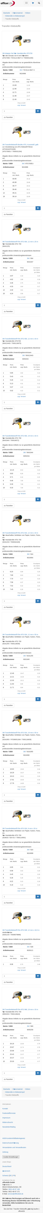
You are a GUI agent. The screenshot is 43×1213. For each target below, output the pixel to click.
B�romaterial (18, 13)
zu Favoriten (8, 117)
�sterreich (6, 1171)
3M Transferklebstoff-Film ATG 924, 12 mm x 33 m (20, 533)
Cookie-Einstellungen (10, 1157)
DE (10, 1175)
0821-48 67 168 (14, 1189)
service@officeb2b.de (15, 1194)
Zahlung (5, 1152)
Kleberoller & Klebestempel (15, 16)
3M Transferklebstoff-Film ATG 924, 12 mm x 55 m (20, 634)
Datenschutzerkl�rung (10, 1143)
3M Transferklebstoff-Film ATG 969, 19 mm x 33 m (20, 1009)
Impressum (6, 1118)
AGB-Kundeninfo (8, 1138)
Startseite (6, 13)
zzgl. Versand (21, 105)
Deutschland (6, 1166)
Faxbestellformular (9, 1113)
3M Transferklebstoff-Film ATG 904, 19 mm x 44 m (20, 436)
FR (14, 1175)
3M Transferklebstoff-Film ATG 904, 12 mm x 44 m (20, 339)
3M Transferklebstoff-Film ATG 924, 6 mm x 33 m (19, 828)
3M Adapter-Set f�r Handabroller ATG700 (17, 53)
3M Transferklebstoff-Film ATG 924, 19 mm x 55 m (20, 733)
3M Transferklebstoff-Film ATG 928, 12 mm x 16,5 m (20, 930)
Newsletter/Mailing (8, 1127)
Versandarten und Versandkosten (14, 1147)
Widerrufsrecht (7, 1122)
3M (21, 70)
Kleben (27, 13)
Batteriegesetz (20, 1138)
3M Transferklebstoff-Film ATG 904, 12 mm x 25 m (20, 242)
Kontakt (5, 1109)
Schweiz (5, 1175)
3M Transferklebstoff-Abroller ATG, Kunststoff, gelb (20, 145)
